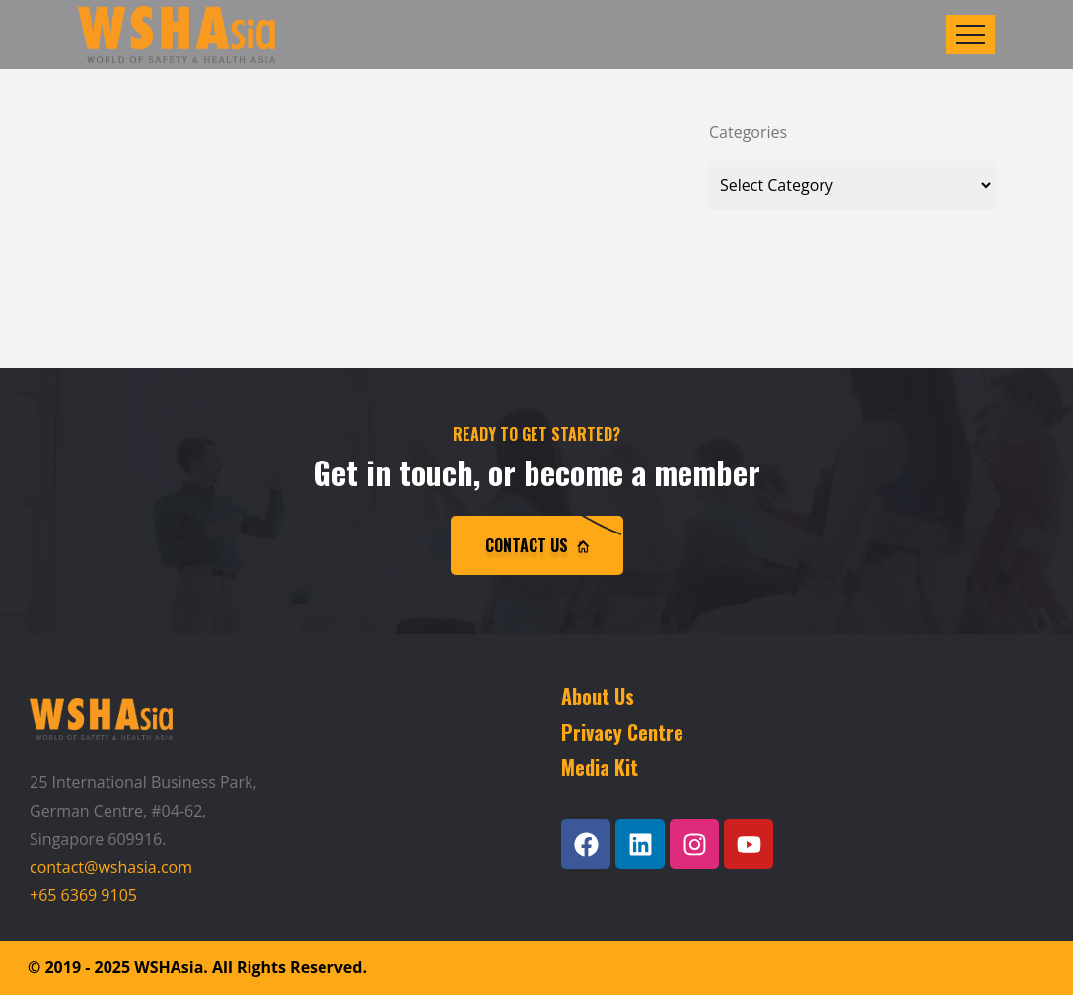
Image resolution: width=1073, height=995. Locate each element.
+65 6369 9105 (83, 895)
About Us (597, 696)
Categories (748, 132)
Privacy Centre (622, 731)
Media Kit (599, 767)
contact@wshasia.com (111, 867)
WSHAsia (168, 967)
